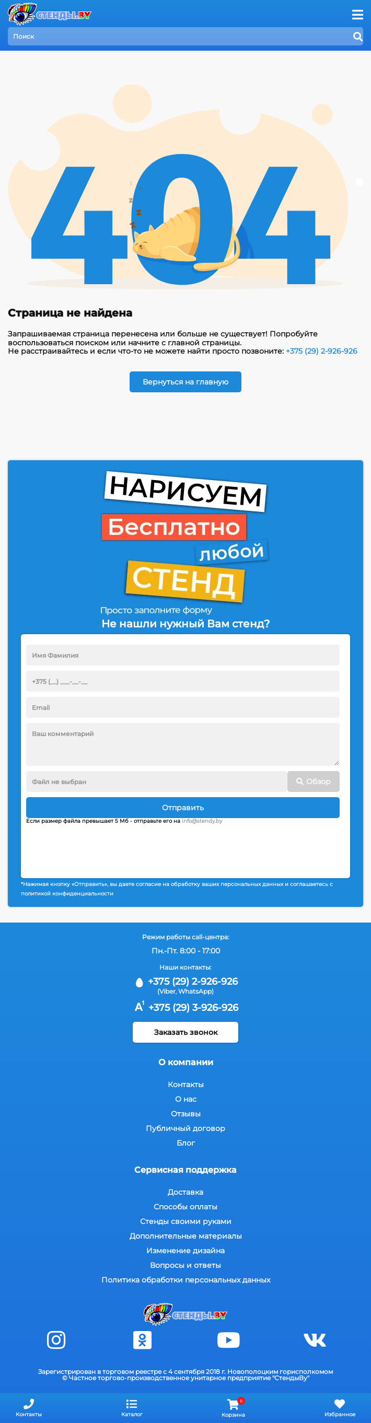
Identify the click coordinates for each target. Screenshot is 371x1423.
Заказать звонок (185, 1032)
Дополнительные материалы (186, 1236)
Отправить (183, 807)
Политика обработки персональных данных (185, 1280)
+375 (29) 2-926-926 (321, 351)
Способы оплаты (185, 1206)
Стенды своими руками (185, 1221)
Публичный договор (185, 1128)
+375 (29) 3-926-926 (185, 1007)
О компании (185, 1062)
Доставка (185, 1192)
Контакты (186, 1084)
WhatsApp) (196, 991)
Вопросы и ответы (185, 1265)
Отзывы (186, 1113)
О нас (185, 1099)
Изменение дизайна (185, 1250)
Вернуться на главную (185, 382)
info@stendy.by (202, 821)
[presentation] (105, 847)
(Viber (166, 991)
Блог (186, 1143)
